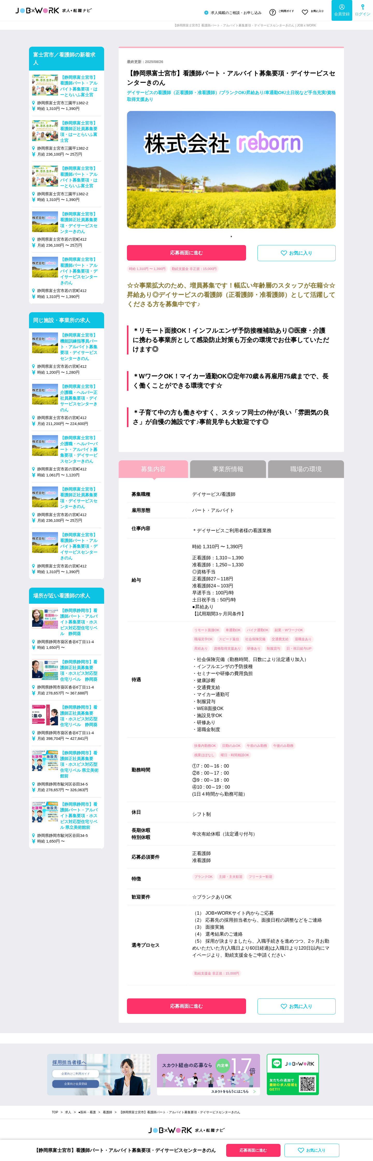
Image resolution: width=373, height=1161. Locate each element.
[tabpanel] (231, 169)
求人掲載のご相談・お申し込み (223, 11)
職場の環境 (306, 466)
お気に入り (311, 11)
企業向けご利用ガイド (76, 1071)
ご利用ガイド (275, 11)
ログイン (362, 9)
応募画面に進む (186, 250)
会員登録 (342, 9)
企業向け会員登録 (75, 1083)
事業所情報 (227, 466)
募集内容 (153, 466)
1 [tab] (231, 234)
